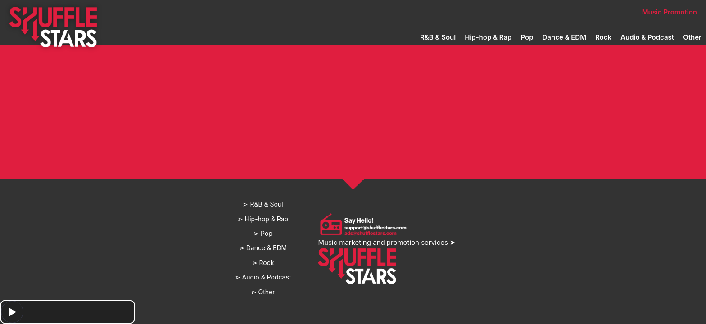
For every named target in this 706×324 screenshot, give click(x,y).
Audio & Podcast (647, 37)
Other (692, 37)
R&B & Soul (438, 37)
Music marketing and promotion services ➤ (387, 242)
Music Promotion (669, 12)
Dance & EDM (564, 37)
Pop (526, 37)
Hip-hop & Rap (488, 37)
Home (212, 12)
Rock (603, 37)
